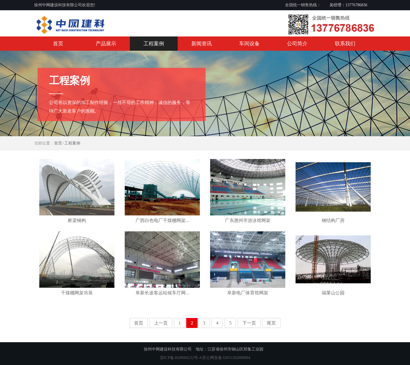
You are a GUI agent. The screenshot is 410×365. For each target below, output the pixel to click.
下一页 (249, 323)
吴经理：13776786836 (348, 5)
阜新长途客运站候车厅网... (162, 292)
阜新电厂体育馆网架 (247, 292)
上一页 (161, 323)
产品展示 (106, 43)
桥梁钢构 (77, 220)
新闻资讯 (201, 43)
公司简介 (297, 43)
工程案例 (154, 43)
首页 (58, 43)
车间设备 (249, 43)
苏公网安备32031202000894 (226, 358)
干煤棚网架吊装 (77, 292)
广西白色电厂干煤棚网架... (162, 220)
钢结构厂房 (333, 220)
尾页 (271, 323)
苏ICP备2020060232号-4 (180, 358)
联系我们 (345, 43)
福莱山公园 (333, 292)
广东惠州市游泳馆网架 (247, 220)
